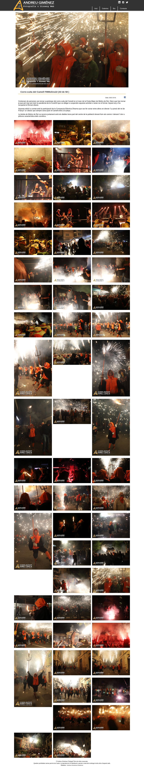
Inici (95, 8)
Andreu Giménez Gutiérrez (75, 765)
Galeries (105, 8)
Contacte (123, 8)
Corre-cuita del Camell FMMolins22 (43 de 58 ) (44, 92)
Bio (114, 8)
